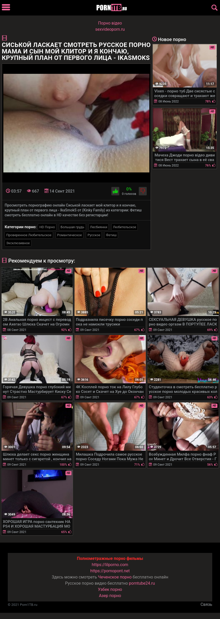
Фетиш (111, 235)
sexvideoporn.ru (110, 29)
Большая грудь (72, 227)
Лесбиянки (98, 227)
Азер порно (110, 595)
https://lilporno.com (110, 564)
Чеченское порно (115, 577)
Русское (93, 235)
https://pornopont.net (110, 570)
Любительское (124, 227)
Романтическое (69, 235)
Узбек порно (110, 589)
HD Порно (47, 227)
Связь (206, 604)
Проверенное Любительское (29, 235)
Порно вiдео (110, 23)
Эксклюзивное (18, 243)
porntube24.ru (142, 583)
